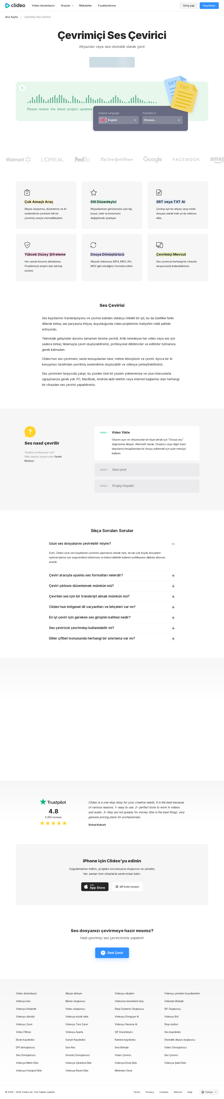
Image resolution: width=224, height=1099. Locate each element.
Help (189, 1092)
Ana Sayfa (11, 16)
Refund (178, 1092)
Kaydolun (209, 5)
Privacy (150, 1092)
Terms (136, 1092)
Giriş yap (188, 5)
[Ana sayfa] (17, 5)
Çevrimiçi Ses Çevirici (37, 16)
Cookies (163, 1092)
